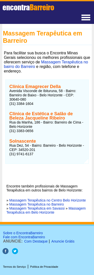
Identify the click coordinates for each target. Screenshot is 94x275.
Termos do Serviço (14, 266)
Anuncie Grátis (62, 241)
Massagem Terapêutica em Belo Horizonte (45, 210)
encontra (28, 7)
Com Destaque (36, 241)
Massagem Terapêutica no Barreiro (36, 204)
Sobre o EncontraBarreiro (23, 233)
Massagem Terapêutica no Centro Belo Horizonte (47, 200)
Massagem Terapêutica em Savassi (37, 208)
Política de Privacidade (44, 266)
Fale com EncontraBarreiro (24, 237)
